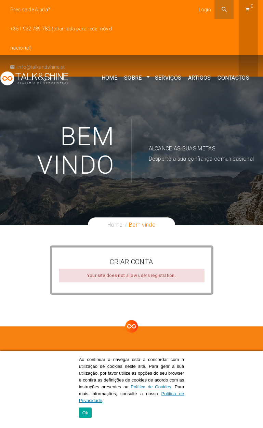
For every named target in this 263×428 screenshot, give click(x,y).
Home (109, 80)
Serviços (168, 80)
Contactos (233, 80)
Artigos (199, 80)
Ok (85, 412)
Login (205, 9)
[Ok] (254, 389)
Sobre (133, 80)
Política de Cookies (151, 386)
